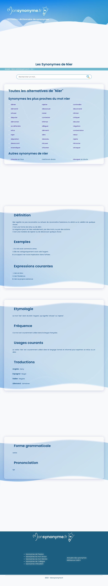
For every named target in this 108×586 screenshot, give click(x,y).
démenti (45, 130)
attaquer (76, 147)
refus (13, 130)
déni (43, 135)
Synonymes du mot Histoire (36, 559)
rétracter (76, 143)
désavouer (46, 109)
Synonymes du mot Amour (36, 556)
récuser (45, 143)
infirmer (45, 122)
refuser (13, 113)
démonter (15, 122)
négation (76, 126)
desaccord (15, 143)
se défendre (16, 126)
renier (44, 113)
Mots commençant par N (20, 69)
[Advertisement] (54, 46)
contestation (78, 130)
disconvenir (77, 109)
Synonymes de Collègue (35, 561)
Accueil (7, 69)
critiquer (76, 117)
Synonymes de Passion (35, 554)
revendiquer (15, 147)
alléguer (45, 126)
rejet (13, 135)
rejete (75, 139)
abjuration (15, 139)
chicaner (45, 147)
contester (46, 117)
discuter (76, 122)
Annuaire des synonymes (76, 558)
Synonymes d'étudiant (34, 564)
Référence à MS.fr (74, 560)
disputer (14, 117)
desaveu (45, 139)
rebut (75, 135)
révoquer (76, 159)
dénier (13, 104)
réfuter (76, 113)
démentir (14, 109)
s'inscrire (14, 159)
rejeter (44, 104)
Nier (32, 69)
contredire (77, 104)
